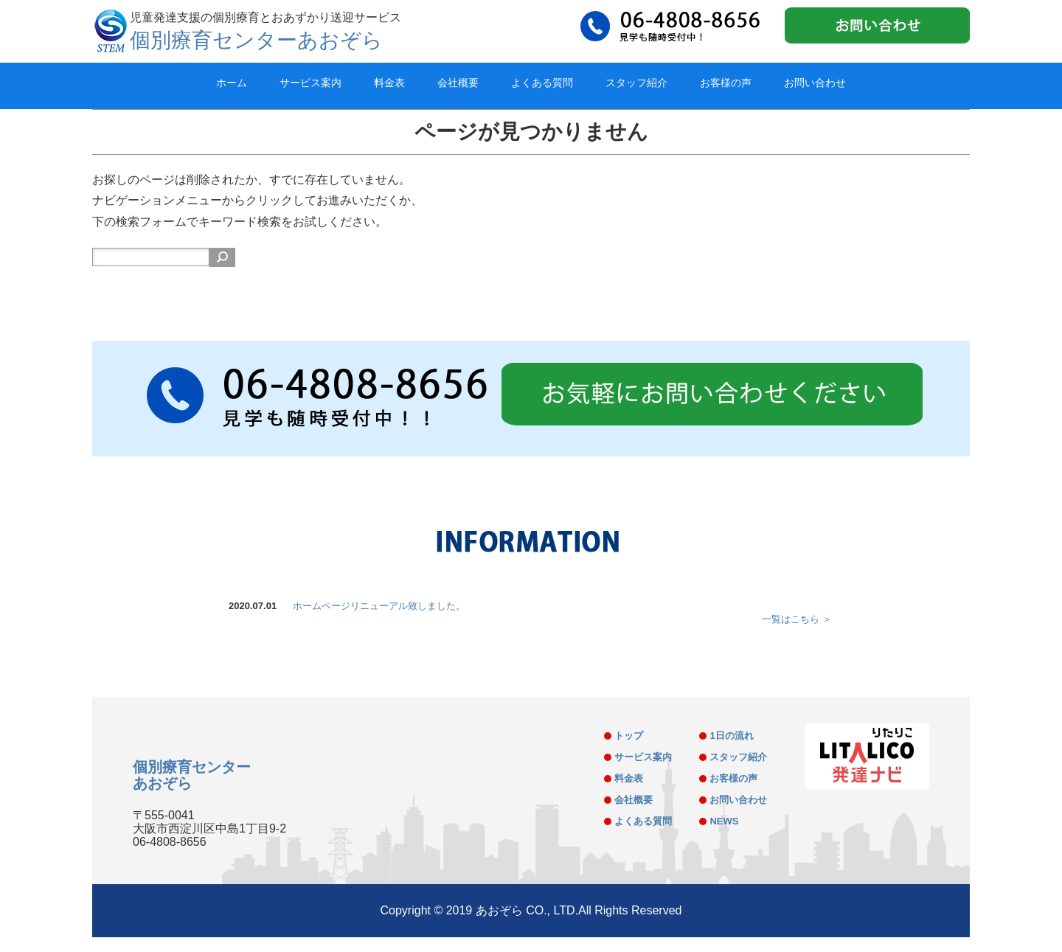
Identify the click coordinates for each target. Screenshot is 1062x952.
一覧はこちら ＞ (797, 619)
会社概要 (458, 82)
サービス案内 (310, 82)
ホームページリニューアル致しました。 (379, 605)
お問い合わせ (815, 82)
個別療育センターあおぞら (256, 40)
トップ (628, 735)
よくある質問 (542, 82)
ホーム (231, 82)
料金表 (389, 82)
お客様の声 (726, 82)
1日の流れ (731, 735)
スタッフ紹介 (636, 82)
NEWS (723, 821)
